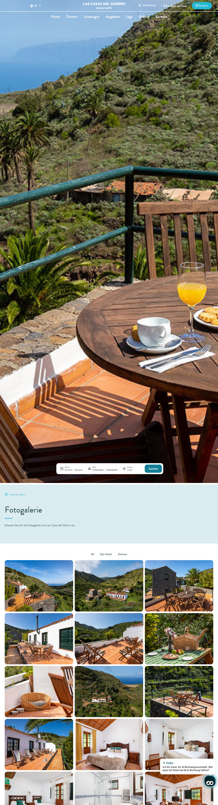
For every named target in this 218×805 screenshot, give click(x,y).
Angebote (113, 17)
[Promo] (134, 470)
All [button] (92, 554)
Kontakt (161, 17)
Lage (129, 17)
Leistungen (92, 17)
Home (55, 17)
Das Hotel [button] (106, 554)
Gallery (144, 17)
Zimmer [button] (122, 554)
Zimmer (72, 17)
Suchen (153, 468)
